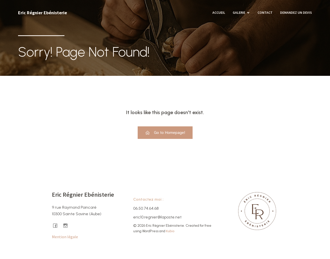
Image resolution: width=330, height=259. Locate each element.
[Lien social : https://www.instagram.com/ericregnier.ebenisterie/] (67, 225)
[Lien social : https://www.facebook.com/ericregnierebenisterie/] (57, 225)
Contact (265, 12)
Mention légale (65, 236)
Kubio (170, 231)
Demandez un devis (296, 12)
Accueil (218, 12)
